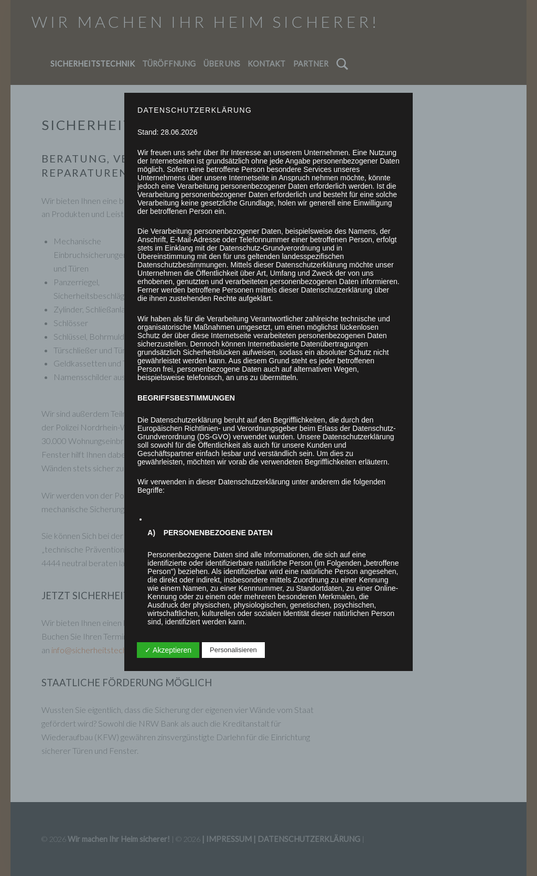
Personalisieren (233, 650)
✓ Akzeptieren (168, 650)
